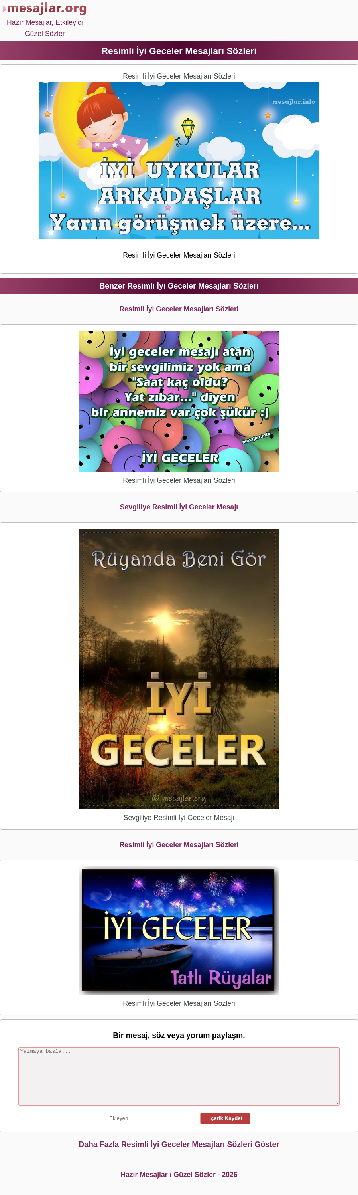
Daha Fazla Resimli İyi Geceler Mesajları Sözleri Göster (179, 1144)
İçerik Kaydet (225, 1118)
